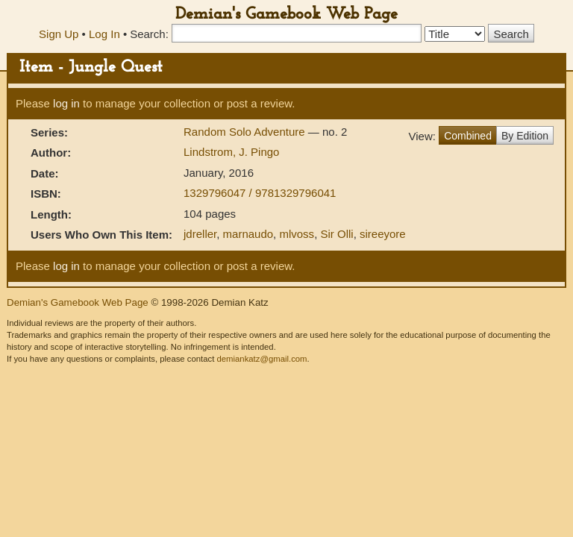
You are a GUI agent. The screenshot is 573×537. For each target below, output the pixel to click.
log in (66, 103)
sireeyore (383, 233)
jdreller (200, 233)
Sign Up (58, 34)
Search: (149, 34)
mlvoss (296, 233)
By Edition (524, 136)
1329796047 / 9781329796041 (260, 192)
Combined (468, 136)
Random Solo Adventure (246, 131)
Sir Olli (336, 233)
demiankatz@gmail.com (261, 358)
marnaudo (248, 233)
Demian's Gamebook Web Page (286, 14)
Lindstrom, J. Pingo (231, 151)
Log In (104, 34)
